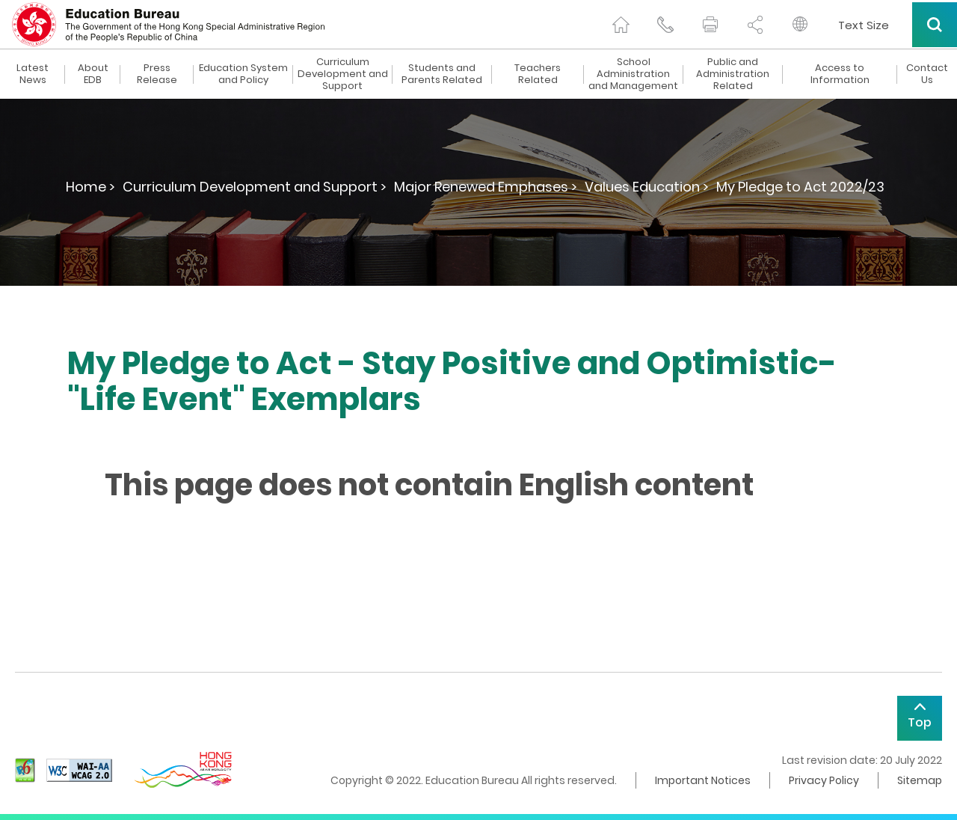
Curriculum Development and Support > (255, 186)
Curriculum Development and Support (343, 74)
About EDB (93, 74)
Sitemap (919, 780)
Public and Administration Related (732, 74)
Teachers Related (537, 74)
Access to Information (840, 74)
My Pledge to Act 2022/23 (800, 186)
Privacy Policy (824, 780)
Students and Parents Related (441, 74)
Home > (90, 186)
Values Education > (647, 186)
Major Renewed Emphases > (485, 186)
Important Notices (703, 780)
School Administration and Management (633, 74)
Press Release (157, 74)
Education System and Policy (243, 74)
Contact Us (927, 74)
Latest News (32, 74)
